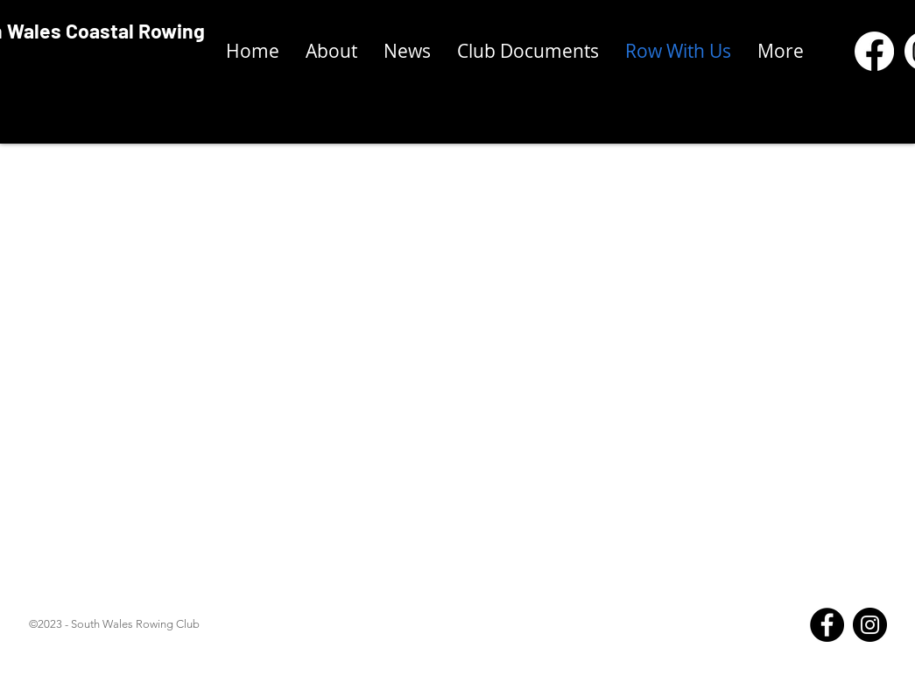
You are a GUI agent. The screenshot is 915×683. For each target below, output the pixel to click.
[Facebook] (827, 625)
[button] (528, 51)
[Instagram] (870, 625)
